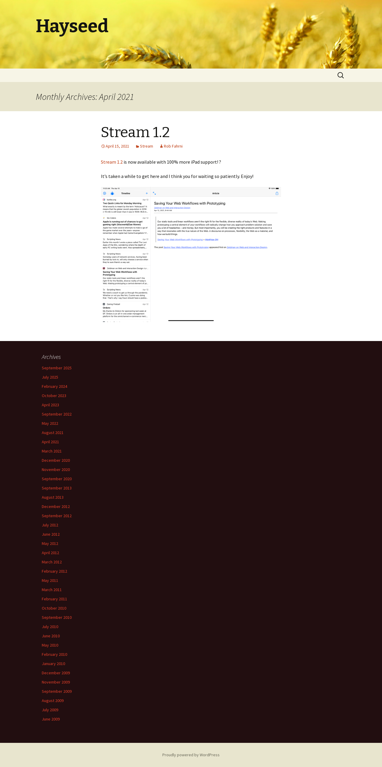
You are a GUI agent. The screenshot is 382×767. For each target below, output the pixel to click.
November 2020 (56, 469)
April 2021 (50, 441)
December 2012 (56, 506)
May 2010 (50, 645)
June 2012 (51, 534)
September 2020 (57, 478)
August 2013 (53, 497)
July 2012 (50, 525)
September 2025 (57, 368)
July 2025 (50, 377)
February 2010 (54, 654)
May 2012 (50, 543)
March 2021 (52, 451)
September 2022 (57, 414)
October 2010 (54, 608)
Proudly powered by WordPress (191, 754)
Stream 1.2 (135, 132)
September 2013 (57, 488)
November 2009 (56, 682)
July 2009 (50, 709)
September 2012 (57, 515)
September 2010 (57, 617)
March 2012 (52, 562)
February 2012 (54, 571)
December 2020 (56, 460)
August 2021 (53, 432)
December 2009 (56, 672)
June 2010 (51, 636)
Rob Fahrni (173, 146)
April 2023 (50, 404)
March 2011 (52, 589)
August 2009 (53, 700)
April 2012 (50, 552)
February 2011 (54, 599)
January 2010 (53, 663)
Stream (146, 146)
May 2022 (50, 423)
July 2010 (50, 626)
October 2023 (54, 395)
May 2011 (50, 580)
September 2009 (57, 691)
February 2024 (54, 386)
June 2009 (51, 719)
